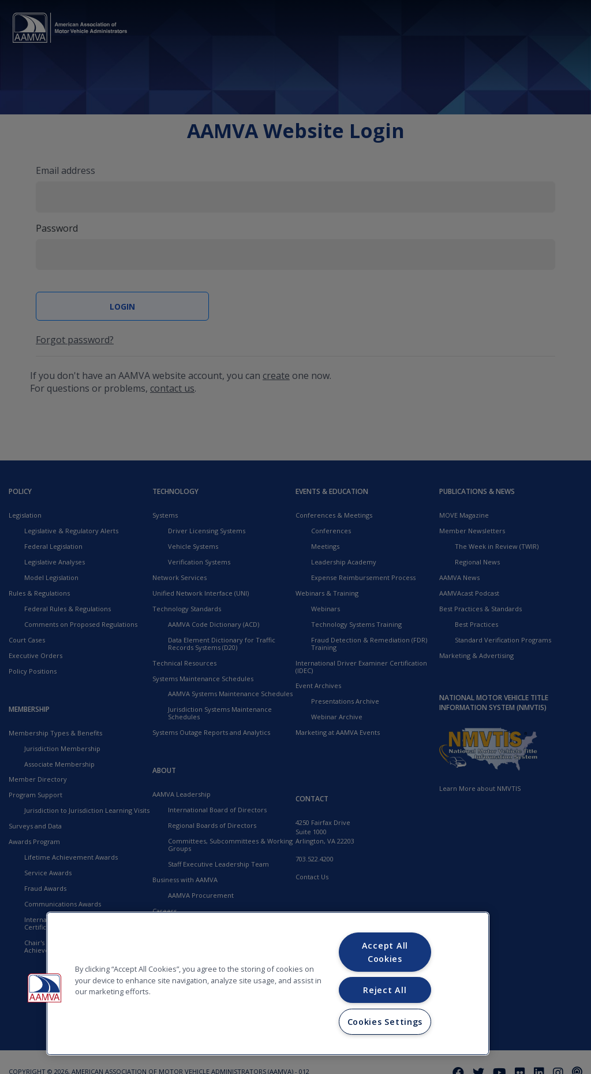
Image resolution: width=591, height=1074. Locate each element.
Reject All (384, 989)
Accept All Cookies (385, 952)
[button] (44, 987)
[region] (267, 984)
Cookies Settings (385, 1021)
